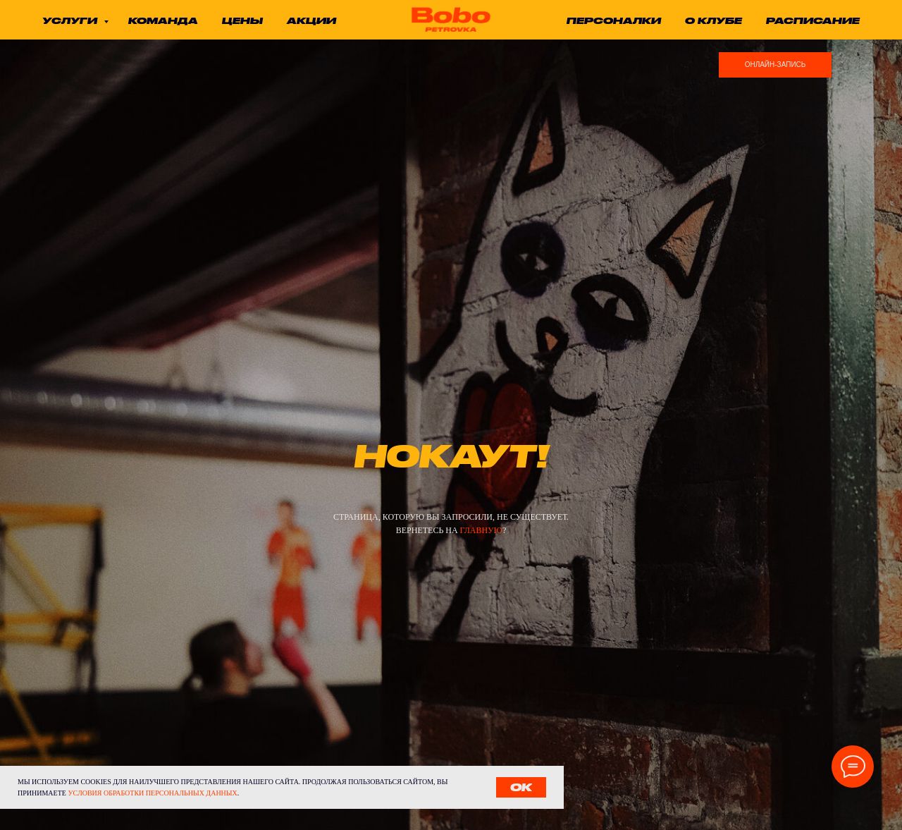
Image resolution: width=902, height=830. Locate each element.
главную (481, 530)
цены (242, 20)
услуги (71, 20)
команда (163, 20)
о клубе (713, 20)
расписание (813, 20)
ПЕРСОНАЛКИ (614, 20)
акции (311, 20)
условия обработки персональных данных (152, 793)
